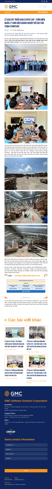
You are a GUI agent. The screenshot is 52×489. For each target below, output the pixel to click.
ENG (44, 6)
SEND (26, 470)
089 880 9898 (44, 12)
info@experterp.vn (19, 479)
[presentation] (26, 464)
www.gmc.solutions (20, 484)
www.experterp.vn (9, 484)
